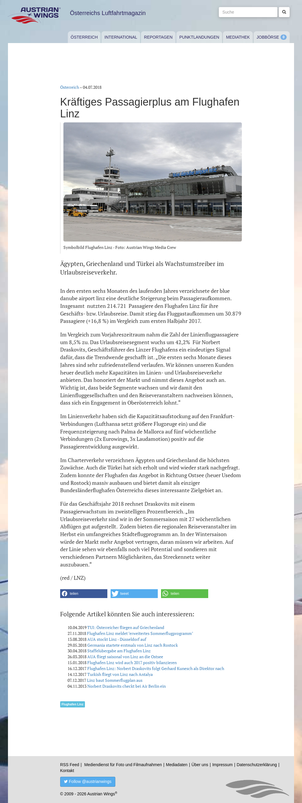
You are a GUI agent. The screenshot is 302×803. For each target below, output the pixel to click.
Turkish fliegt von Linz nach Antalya (120, 674)
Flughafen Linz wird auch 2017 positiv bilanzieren (132, 662)
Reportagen (158, 37)
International (120, 37)
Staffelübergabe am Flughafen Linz (119, 650)
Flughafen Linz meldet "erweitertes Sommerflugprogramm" (140, 633)
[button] (83, 593)
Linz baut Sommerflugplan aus (114, 680)
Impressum (222, 764)
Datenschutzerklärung (257, 764)
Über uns (199, 764)
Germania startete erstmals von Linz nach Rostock (132, 645)
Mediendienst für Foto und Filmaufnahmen (123, 764)
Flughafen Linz (72, 704)
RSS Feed (69, 764)
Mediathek (238, 37)
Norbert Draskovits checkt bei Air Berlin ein (126, 686)
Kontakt (67, 770)
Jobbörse (268, 37)
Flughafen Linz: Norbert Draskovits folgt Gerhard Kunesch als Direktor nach (155, 668)
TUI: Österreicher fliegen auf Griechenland (125, 627)
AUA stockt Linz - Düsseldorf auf (116, 639)
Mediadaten (176, 764)
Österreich (84, 37)
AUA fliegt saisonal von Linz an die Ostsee (125, 656)
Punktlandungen (199, 37)
